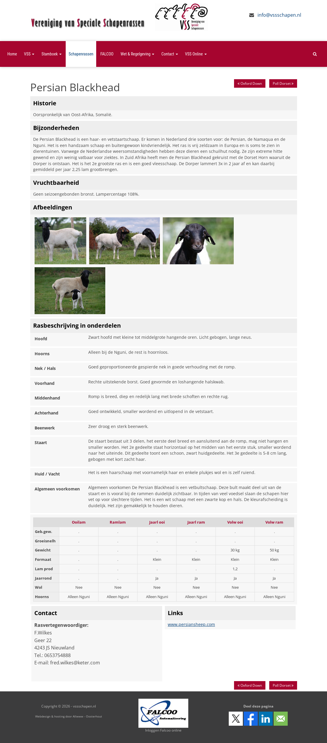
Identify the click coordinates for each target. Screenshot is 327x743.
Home (12, 54)
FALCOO (106, 54)
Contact (169, 54)
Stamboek (51, 54)
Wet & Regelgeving (137, 54)
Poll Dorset (283, 83)
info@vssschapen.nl (279, 15)
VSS (29, 54)
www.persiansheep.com (191, 624)
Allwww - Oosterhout (87, 716)
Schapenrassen (81, 54)
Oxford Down (250, 83)
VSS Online (196, 54)
